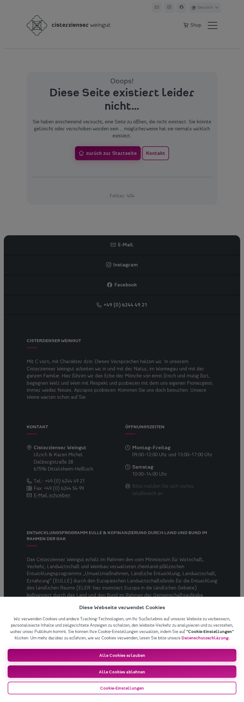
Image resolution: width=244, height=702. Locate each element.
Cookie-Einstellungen (122, 688)
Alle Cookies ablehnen (122, 672)
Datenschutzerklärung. (205, 638)
